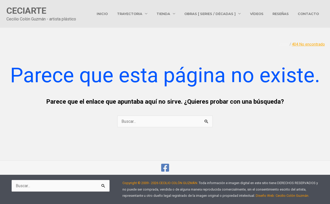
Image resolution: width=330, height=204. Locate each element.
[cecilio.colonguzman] (165, 167)
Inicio (117, 14)
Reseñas (284, 14)
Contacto (309, 14)
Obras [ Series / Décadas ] (218, 14)
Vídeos (262, 14)
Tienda (174, 14)
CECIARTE (26, 10)
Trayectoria (142, 14)
